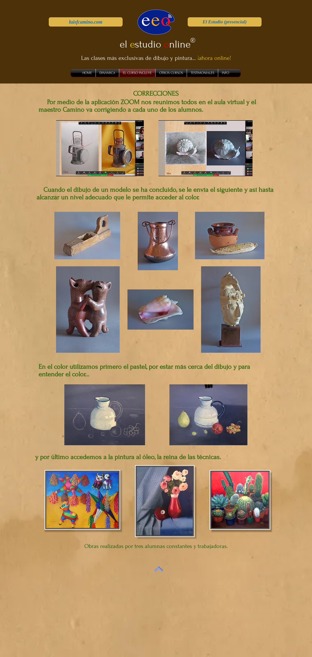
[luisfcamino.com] (86, 22)
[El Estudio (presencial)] (225, 22)
